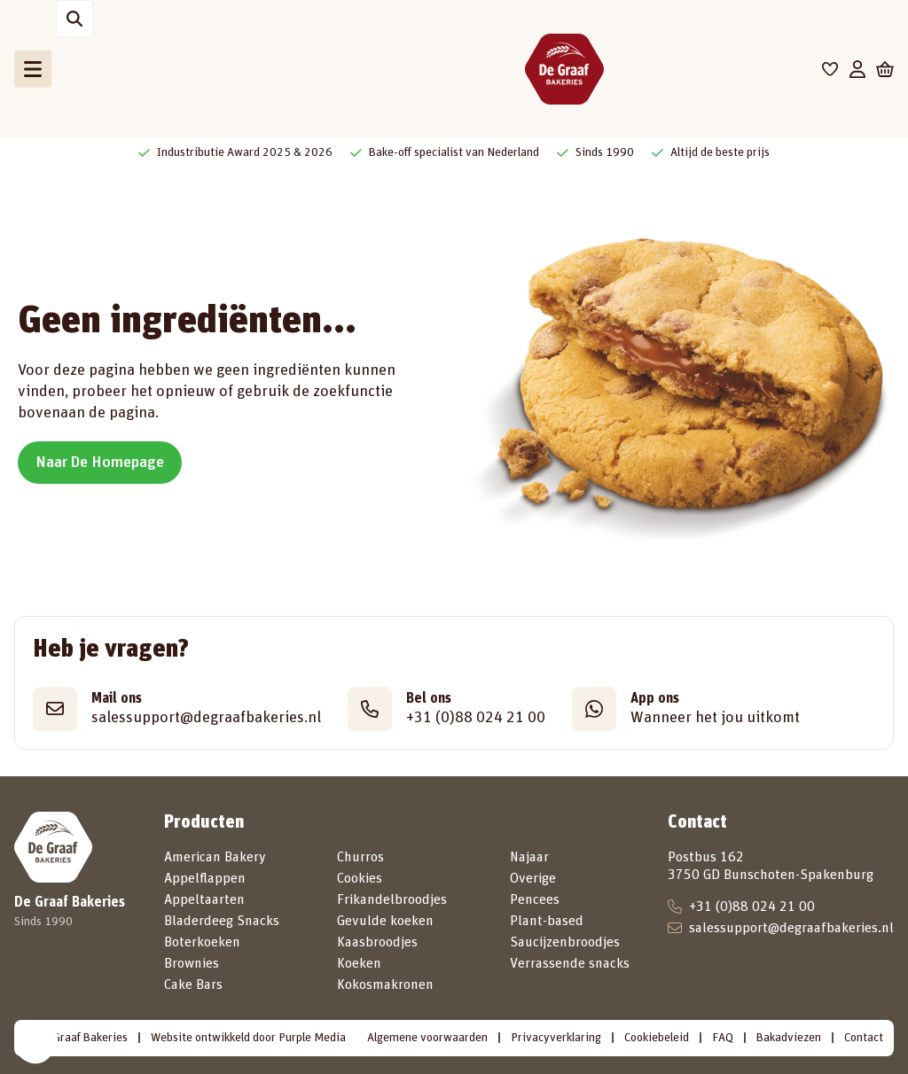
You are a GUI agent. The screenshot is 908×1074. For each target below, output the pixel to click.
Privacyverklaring (556, 1037)
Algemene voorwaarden (427, 1037)
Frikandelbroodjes (392, 899)
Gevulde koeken (385, 921)
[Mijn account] (857, 69)
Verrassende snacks (570, 963)
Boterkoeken (202, 942)
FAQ (722, 1037)
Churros (360, 857)
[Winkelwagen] (885, 69)
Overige (533, 878)
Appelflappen (205, 878)
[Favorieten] (830, 69)
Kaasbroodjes (377, 942)
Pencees (535, 899)
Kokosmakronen (385, 984)
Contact (863, 1037)
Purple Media (312, 1037)
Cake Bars (193, 984)
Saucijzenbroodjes (565, 942)
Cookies (359, 878)
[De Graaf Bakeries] (564, 69)
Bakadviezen (788, 1037)
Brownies (191, 963)
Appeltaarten (204, 899)
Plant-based (546, 921)
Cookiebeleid (656, 1037)
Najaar (529, 857)
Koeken (359, 963)
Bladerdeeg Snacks (221, 921)
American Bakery (215, 857)
